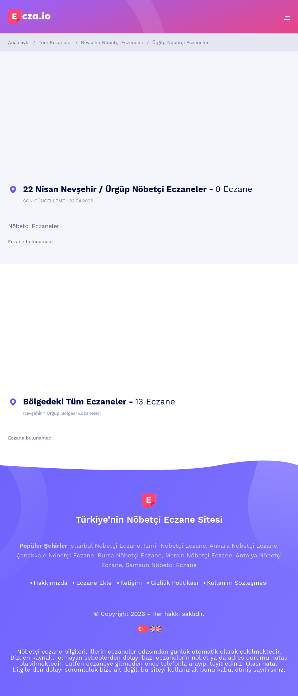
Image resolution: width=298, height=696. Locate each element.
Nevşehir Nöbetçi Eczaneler (112, 42)
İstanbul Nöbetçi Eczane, (105, 545)
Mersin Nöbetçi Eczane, (199, 555)
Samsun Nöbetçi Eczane (161, 564)
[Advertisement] (149, 118)
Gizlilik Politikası (174, 583)
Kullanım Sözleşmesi (237, 583)
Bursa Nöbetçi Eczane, (130, 555)
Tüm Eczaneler (55, 42)
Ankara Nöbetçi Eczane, (244, 545)
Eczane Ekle (93, 583)
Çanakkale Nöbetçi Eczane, (55, 555)
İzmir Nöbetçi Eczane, (176, 545)
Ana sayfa (19, 42)
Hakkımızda (50, 583)
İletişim (131, 583)
